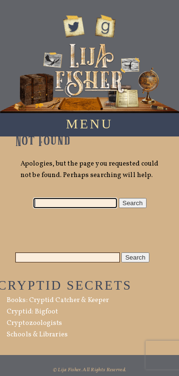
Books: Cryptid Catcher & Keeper (58, 300)
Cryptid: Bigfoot (32, 311)
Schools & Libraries (37, 334)
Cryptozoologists (35, 323)
